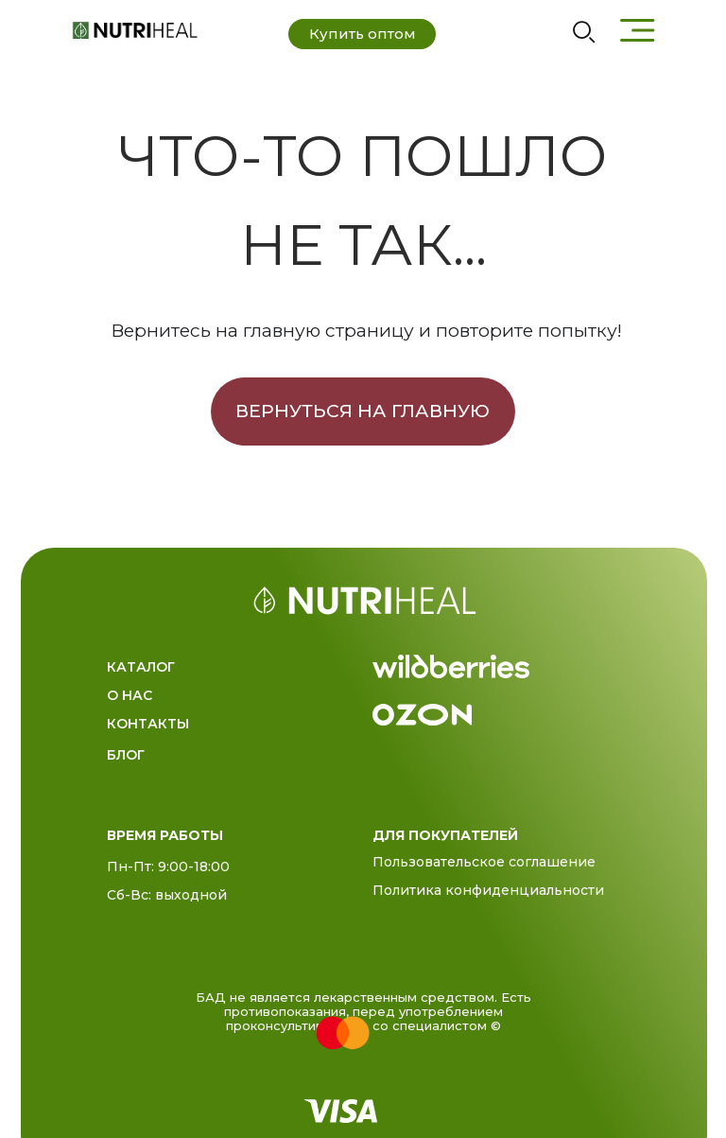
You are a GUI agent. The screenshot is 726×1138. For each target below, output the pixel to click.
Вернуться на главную (362, 410)
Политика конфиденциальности (488, 890)
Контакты (148, 723)
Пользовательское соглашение (484, 861)
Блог (126, 754)
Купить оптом (362, 34)
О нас (129, 695)
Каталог (141, 666)
